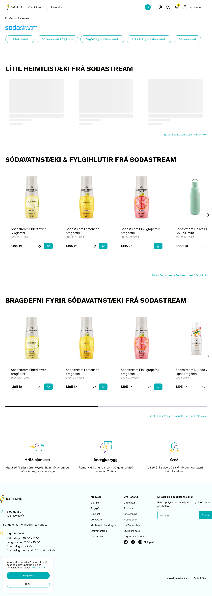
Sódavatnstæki (187, 39)
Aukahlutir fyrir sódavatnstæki (149, 39)
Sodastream (24, 18)
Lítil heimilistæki (19, 39)
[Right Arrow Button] (208, 215)
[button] (28, 575)
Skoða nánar (38, 567)
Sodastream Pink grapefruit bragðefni (140, 230)
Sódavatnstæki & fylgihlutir (57, 39)
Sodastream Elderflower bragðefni (28, 230)
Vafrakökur (200, 578)
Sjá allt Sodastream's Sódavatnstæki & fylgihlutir (179, 275)
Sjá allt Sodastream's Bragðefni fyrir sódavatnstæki (178, 416)
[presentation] (34, 7)
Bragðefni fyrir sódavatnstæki (102, 39)
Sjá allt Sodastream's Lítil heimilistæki (185, 134)
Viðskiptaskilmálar (177, 578)
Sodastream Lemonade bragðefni (83, 230)
